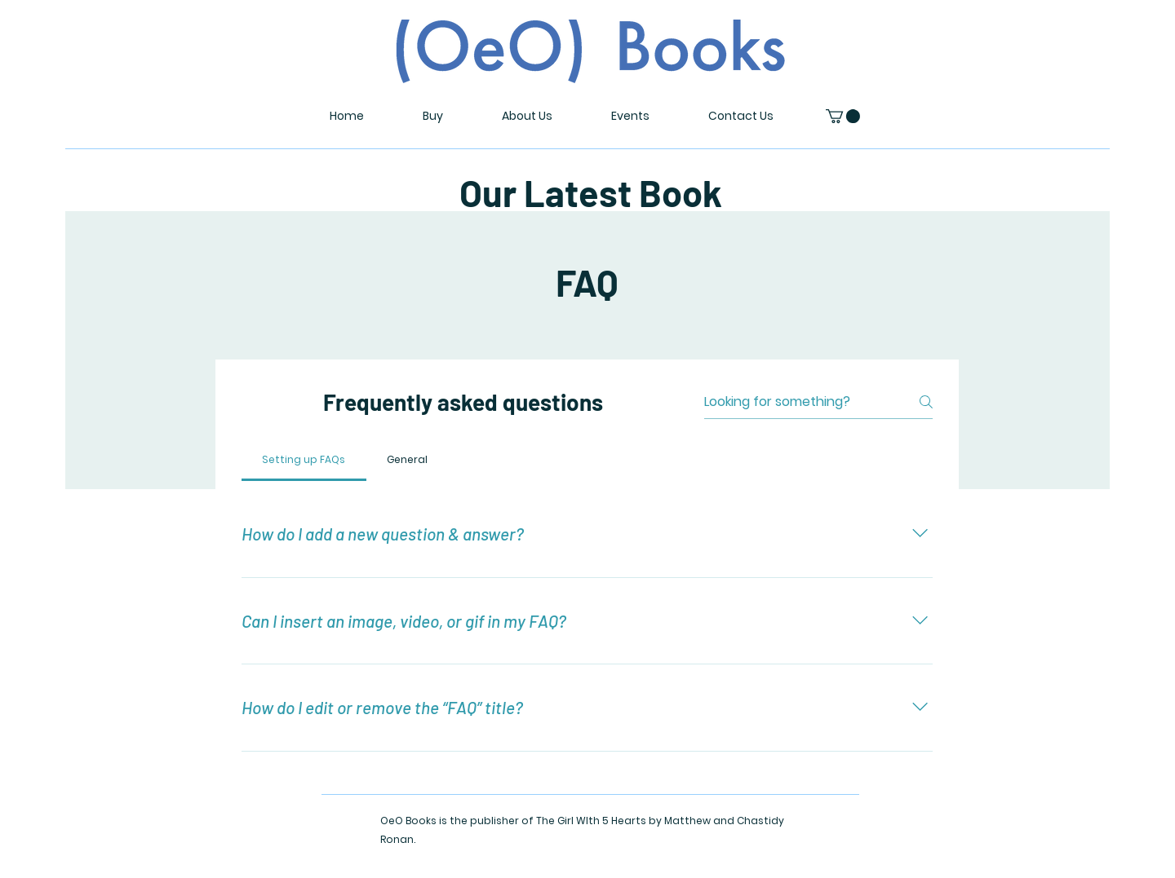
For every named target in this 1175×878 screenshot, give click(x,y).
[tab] (304, 460)
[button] (843, 116)
